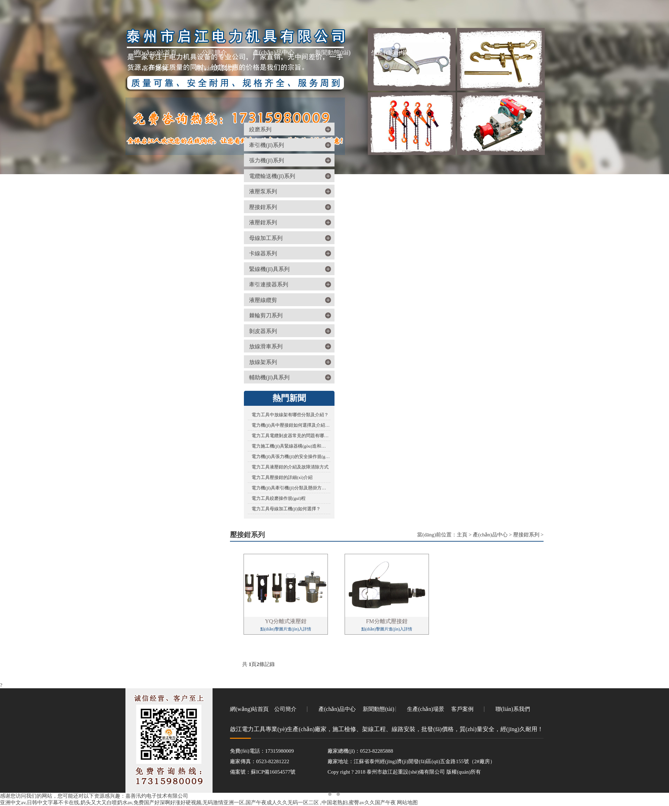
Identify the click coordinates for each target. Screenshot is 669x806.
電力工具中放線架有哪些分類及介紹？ (290, 414)
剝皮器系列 (263, 331)
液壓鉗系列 (263, 222)
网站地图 (407, 802)
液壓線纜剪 (263, 300)
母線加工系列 (266, 238)
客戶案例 (155, 68)
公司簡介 (214, 52)
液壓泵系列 (263, 191)
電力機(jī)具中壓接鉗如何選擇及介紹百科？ (291, 425)
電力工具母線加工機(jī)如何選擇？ (286, 508)
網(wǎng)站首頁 (155, 52)
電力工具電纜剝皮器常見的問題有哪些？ (291, 435)
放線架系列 (263, 362)
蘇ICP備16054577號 (273, 772)
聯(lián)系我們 (214, 68)
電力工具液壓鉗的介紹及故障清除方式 (290, 467)
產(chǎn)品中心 (273, 52)
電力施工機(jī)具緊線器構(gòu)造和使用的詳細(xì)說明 (291, 446)
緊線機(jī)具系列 (269, 269)
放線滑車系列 (266, 346)
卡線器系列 (263, 253)
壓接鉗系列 (263, 207)
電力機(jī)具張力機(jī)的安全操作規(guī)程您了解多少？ (291, 456)
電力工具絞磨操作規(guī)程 (279, 498)
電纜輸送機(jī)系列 (272, 176)
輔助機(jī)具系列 (269, 377)
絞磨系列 (260, 129)
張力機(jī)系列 (266, 160)
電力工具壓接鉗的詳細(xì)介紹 (282, 477)
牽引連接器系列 (268, 284)
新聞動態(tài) (333, 52)
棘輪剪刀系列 (266, 315)
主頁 (462, 534)
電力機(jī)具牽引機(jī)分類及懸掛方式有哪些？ (291, 487)
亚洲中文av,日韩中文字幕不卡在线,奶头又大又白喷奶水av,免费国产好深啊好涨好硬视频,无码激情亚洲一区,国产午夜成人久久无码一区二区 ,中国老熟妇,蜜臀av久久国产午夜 (198, 802)
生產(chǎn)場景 (392, 52)
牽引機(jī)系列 (266, 145)
